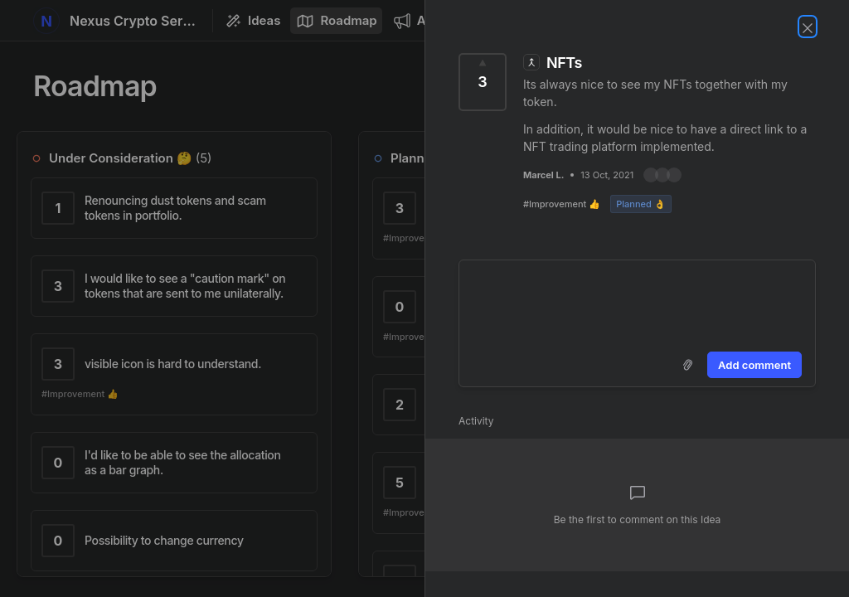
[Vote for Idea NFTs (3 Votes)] (482, 82)
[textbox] (637, 302)
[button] (662, 174)
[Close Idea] (807, 26)
